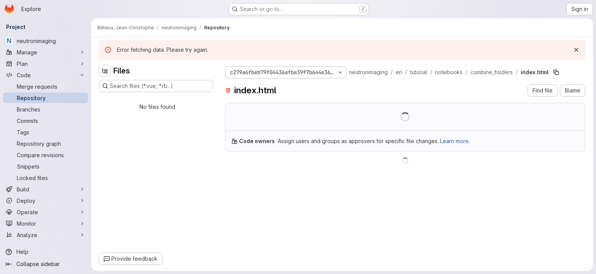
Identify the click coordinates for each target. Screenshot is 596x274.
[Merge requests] (45, 86)
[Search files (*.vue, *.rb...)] (156, 86)
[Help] (45, 252)
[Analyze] (45, 234)
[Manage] (45, 52)
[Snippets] (45, 166)
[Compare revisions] (45, 155)
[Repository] (45, 97)
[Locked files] (45, 177)
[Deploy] (45, 200)
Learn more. (455, 141)
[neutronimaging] (45, 40)
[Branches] (45, 109)
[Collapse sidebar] (45, 264)
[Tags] (45, 132)
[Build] (45, 189)
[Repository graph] (45, 143)
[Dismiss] (576, 49)
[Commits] (45, 120)
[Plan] (45, 63)
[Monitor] (45, 223)
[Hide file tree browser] (105, 71)
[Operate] (45, 212)
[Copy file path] (556, 72)
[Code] (45, 75)
